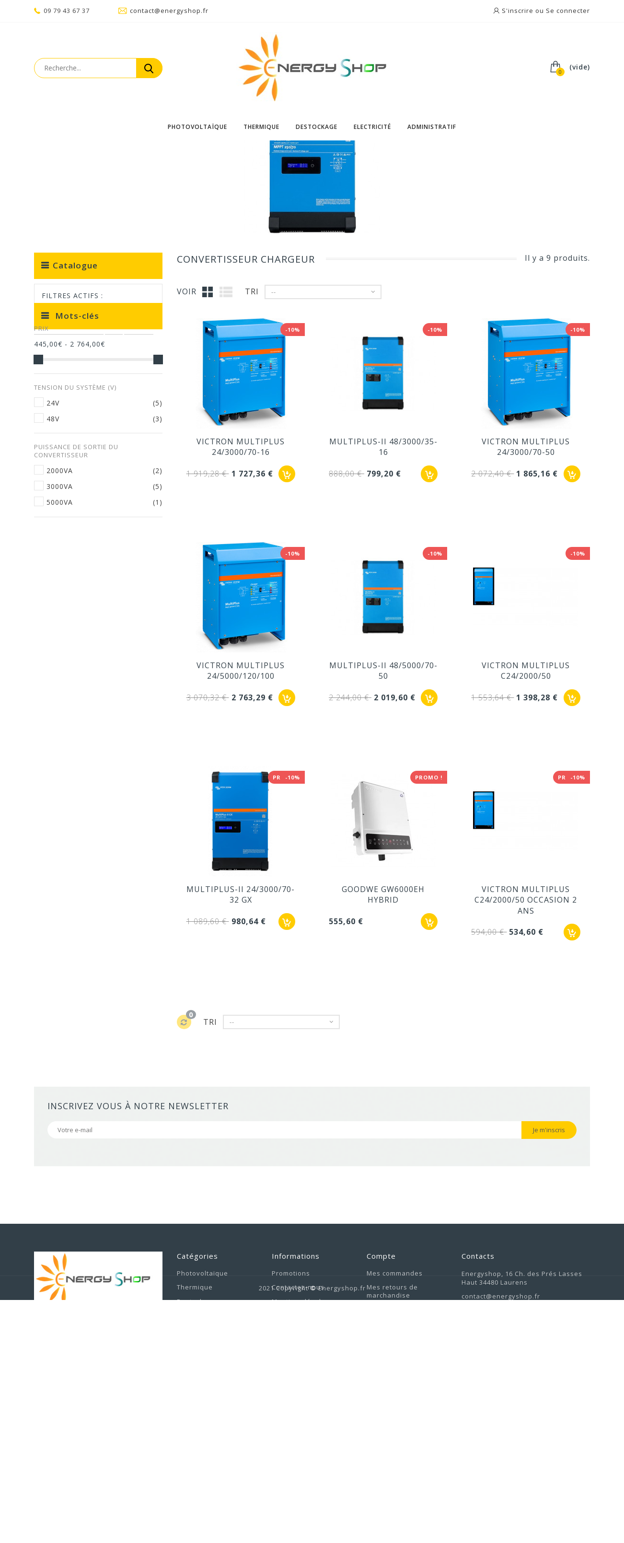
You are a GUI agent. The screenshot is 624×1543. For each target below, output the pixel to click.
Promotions (291, 1413)
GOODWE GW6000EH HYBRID (383, 1034)
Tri (252, 432)
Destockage (316, 127)
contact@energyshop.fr (163, 10)
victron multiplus (103, 739)
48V (52, 569)
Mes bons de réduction (405, 1501)
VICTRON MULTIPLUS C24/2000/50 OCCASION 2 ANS (525, 1040)
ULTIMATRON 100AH (74, 796)
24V (52, 553)
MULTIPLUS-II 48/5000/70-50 (383, 811)
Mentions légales (300, 1442)
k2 (114, 724)
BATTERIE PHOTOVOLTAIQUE (90, 768)
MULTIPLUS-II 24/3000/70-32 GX (240, 1034)
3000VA (59, 637)
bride (139, 724)
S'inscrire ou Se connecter (545, 10)
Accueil (46, 153)
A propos (287, 1470)
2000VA (59, 621)
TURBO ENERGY (65, 753)
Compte (381, 1396)
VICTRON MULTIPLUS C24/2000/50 (526, 811)
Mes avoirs (385, 1450)
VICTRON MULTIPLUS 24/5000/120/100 (240, 811)
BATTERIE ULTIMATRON (80, 811)
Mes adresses (390, 1464)
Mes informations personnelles (396, 1482)
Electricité (372, 127)
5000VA (59, 653)
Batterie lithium (69, 724)
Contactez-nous (298, 1427)
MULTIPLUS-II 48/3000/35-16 (383, 587)
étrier (49, 739)
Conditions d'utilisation (310, 1456)
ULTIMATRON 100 (69, 782)
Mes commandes (395, 1413)
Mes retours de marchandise (392, 1431)
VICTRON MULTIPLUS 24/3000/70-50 (526, 587)
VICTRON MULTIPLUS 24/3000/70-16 (240, 587)
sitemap (285, 1485)
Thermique (261, 127)
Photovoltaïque (197, 127)
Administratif (431, 127)
